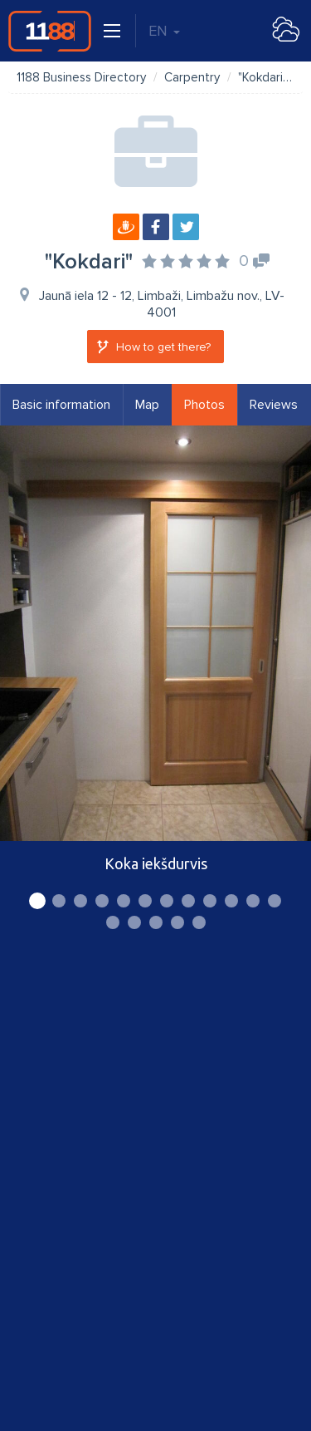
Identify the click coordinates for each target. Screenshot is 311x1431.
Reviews (274, 404)
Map (147, 404)
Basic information (61, 404)
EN (164, 31)
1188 (49, 31)
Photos (204, 404)
